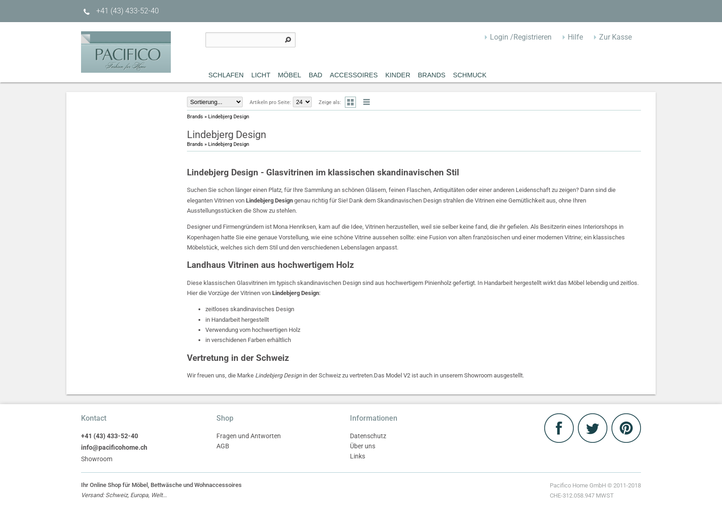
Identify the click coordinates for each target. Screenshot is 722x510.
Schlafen (226, 75)
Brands (431, 75)
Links (357, 456)
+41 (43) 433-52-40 (120, 10)
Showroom (96, 459)
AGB (222, 446)
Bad (315, 75)
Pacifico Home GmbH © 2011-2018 (595, 491)
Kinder (397, 75)
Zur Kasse (615, 37)
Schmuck (470, 75)
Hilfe (575, 37)
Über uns (362, 446)
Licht (261, 75)
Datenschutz (368, 436)
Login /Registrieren (521, 37)
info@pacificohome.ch (114, 448)
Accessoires (354, 75)
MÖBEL (289, 75)
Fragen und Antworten (248, 436)
